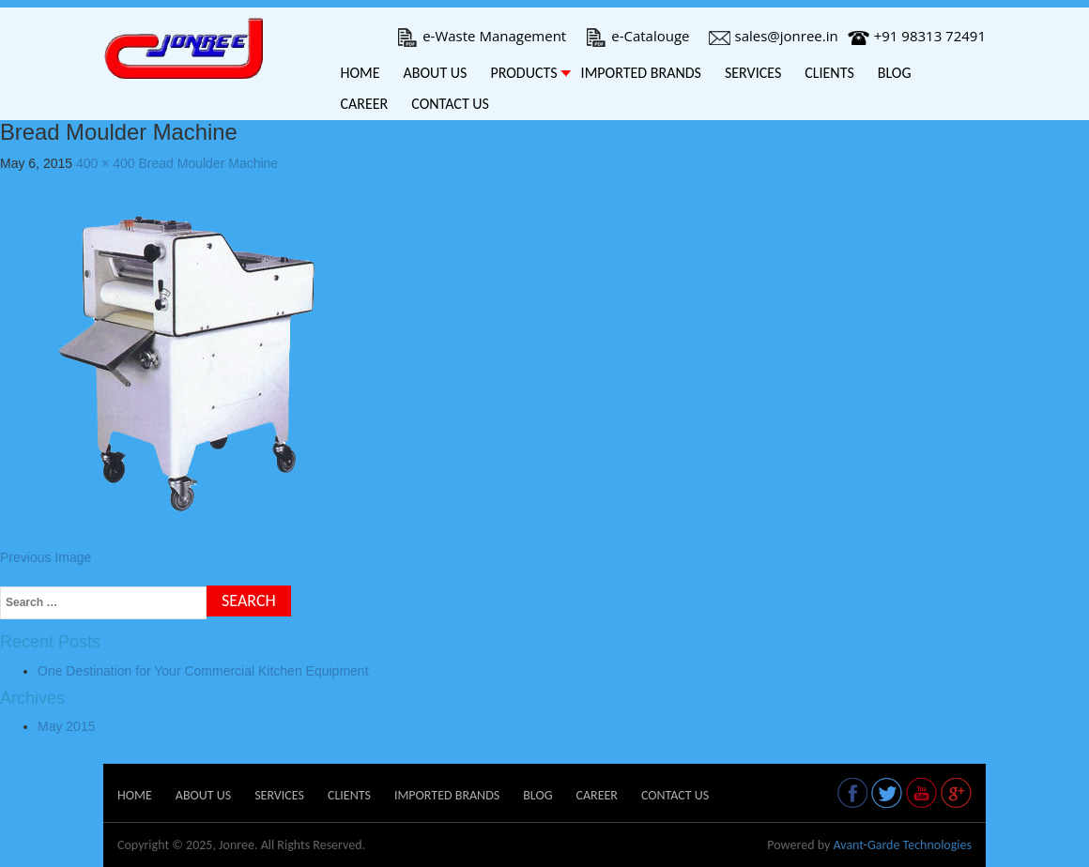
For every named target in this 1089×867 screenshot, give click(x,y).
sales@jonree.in (773, 35)
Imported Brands (641, 73)
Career (365, 104)
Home (360, 73)
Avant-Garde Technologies (902, 845)
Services (753, 73)
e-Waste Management (481, 35)
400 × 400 (105, 163)
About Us (436, 73)
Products (523, 73)
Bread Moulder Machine (209, 163)
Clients (829, 73)
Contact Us (450, 104)
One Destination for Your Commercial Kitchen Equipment (203, 670)
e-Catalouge (637, 35)
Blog (895, 73)
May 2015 (66, 726)
